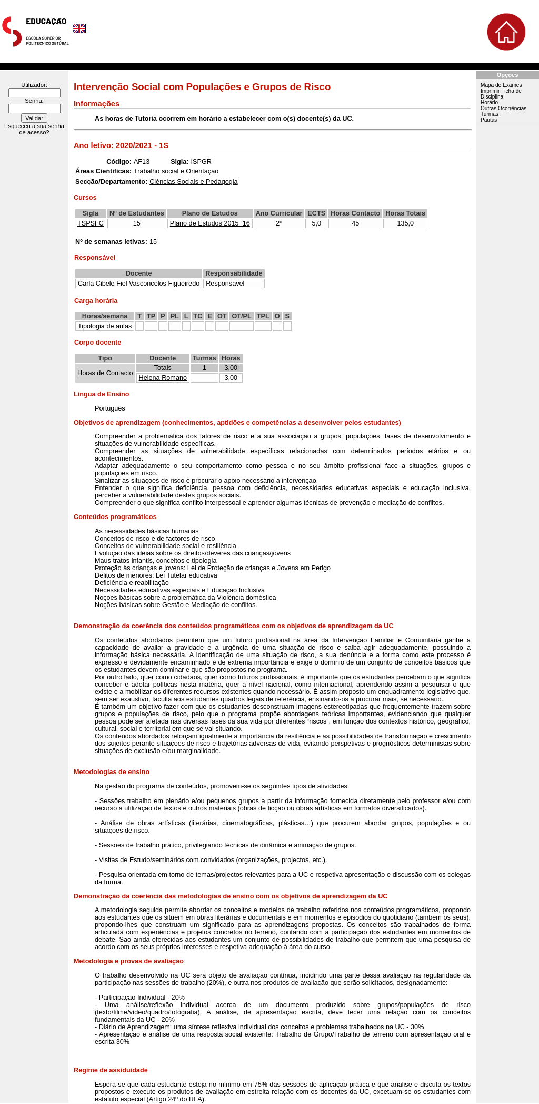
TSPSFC (90, 223)
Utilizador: (34, 85)
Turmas (489, 114)
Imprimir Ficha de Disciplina (501, 94)
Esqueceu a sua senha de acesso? (34, 129)
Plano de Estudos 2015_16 (210, 223)
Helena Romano (163, 378)
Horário (489, 102)
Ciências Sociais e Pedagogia (193, 181)
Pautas (489, 120)
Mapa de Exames (501, 85)
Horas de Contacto (105, 373)
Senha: (34, 100)
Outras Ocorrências (503, 108)
